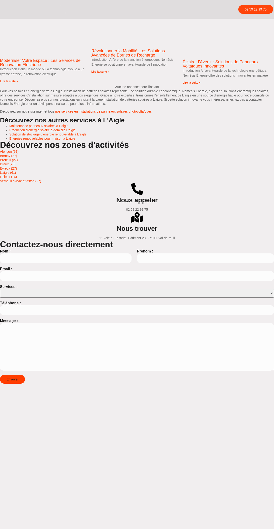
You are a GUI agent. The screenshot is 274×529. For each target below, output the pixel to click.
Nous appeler (137, 200)
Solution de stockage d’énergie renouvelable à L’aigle (48, 134)
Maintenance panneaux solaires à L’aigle (38, 126)
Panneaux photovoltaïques (67, 13)
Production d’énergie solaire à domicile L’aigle (42, 130)
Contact (53, 31)
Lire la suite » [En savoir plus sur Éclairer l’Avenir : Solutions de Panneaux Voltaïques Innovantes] (192, 82)
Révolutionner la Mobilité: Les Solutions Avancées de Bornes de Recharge (128, 53)
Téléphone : (10, 303)
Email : (6, 269)
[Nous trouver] (137, 217)
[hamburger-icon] (225, 4)
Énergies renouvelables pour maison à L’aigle (42, 138)
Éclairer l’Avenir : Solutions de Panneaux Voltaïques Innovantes (220, 64)
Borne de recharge (61, 4)
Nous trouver (137, 228)
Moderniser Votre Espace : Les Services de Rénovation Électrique (40, 62)
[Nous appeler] (137, 189)
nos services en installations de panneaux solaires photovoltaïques (103, 111)
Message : (9, 321)
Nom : (5, 251)
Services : (9, 286)
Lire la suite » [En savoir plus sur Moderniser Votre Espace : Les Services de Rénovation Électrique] (9, 81)
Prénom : (145, 251)
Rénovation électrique (63, 22)
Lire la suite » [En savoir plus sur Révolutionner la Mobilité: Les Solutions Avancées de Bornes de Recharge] (100, 71)
